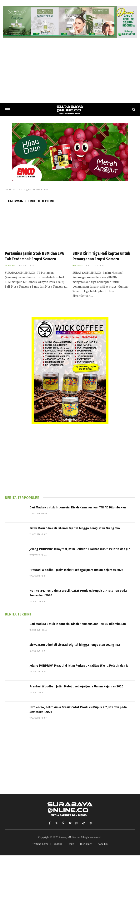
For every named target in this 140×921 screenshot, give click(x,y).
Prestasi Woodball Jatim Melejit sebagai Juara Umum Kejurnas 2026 (76, 570)
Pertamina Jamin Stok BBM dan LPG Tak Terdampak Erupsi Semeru (34, 256)
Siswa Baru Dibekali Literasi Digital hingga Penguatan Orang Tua (74, 528)
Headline (10, 265)
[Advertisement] (70, 71)
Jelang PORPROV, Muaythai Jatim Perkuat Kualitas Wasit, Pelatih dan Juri (79, 549)
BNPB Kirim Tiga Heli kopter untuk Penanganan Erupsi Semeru (101, 256)
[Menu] (7, 109)
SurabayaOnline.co (69, 837)
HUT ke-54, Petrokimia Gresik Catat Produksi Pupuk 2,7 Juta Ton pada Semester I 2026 (78, 593)
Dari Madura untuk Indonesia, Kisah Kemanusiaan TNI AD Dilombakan (77, 507)
